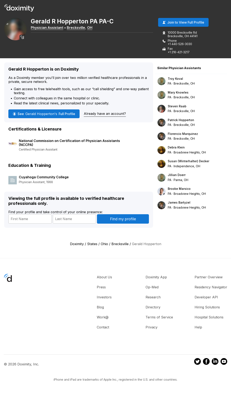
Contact (103, 327)
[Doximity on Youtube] (224, 362)
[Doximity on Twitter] (197, 362)
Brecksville (79, 28)
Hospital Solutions (209, 317)
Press (101, 287)
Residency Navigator (211, 287)
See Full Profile (44, 114)
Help (198, 327)
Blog (100, 307)
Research (153, 297)
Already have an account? (105, 114)
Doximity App (156, 277)
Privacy (151, 327)
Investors (104, 297)
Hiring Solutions (207, 307)
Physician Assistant (50, 28)
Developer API (206, 297)
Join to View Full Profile (183, 23)
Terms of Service (159, 317)
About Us (104, 277)
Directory (153, 307)
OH (92, 28)
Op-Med (152, 287)
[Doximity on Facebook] (206, 362)
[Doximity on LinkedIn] (215, 362)
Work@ (102, 317)
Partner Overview (209, 277)
